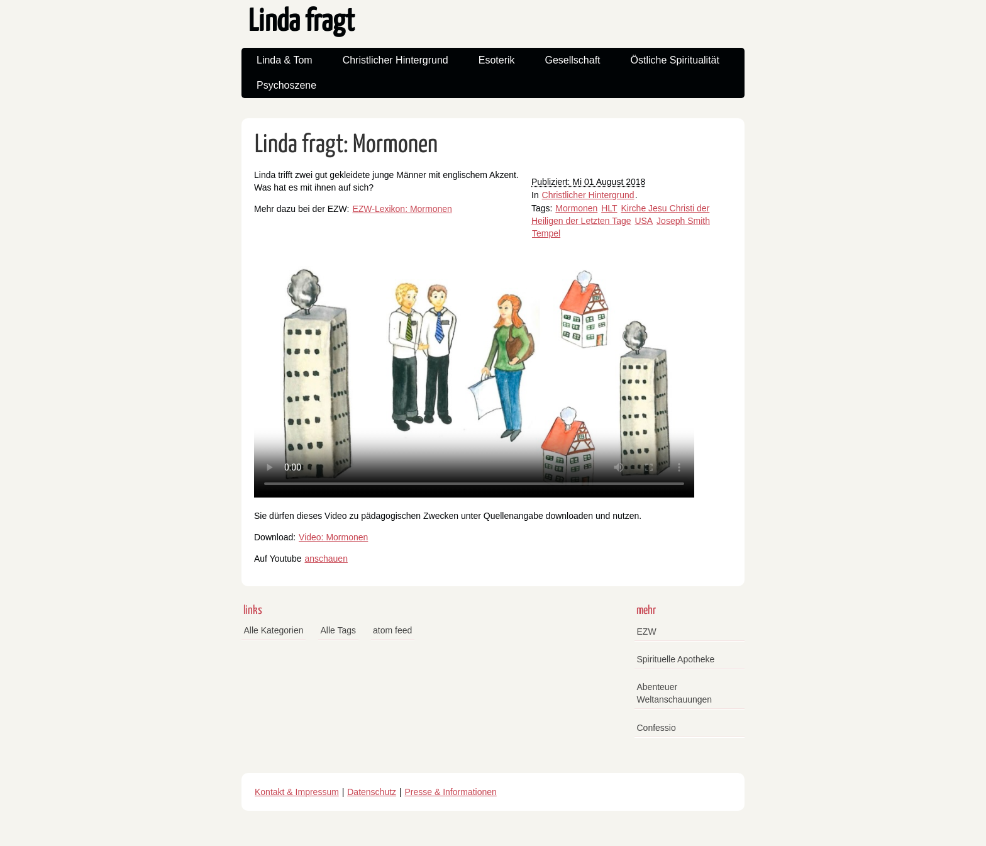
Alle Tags (338, 630)
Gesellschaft (573, 60)
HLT (609, 208)
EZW (646, 631)
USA (643, 221)
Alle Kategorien (274, 630)
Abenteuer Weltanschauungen (674, 693)
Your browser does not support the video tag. (474, 374)
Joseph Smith (683, 221)
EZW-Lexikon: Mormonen (401, 209)
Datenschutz (371, 792)
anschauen (326, 559)
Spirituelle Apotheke (676, 659)
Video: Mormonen (333, 537)
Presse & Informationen (451, 792)
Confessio (656, 728)
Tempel (546, 233)
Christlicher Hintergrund (395, 60)
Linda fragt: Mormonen (346, 145)
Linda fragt (301, 22)
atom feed (392, 630)
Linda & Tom (285, 60)
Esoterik (497, 60)
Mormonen (576, 208)
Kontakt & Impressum (297, 792)
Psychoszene (286, 85)
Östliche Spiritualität (675, 60)
